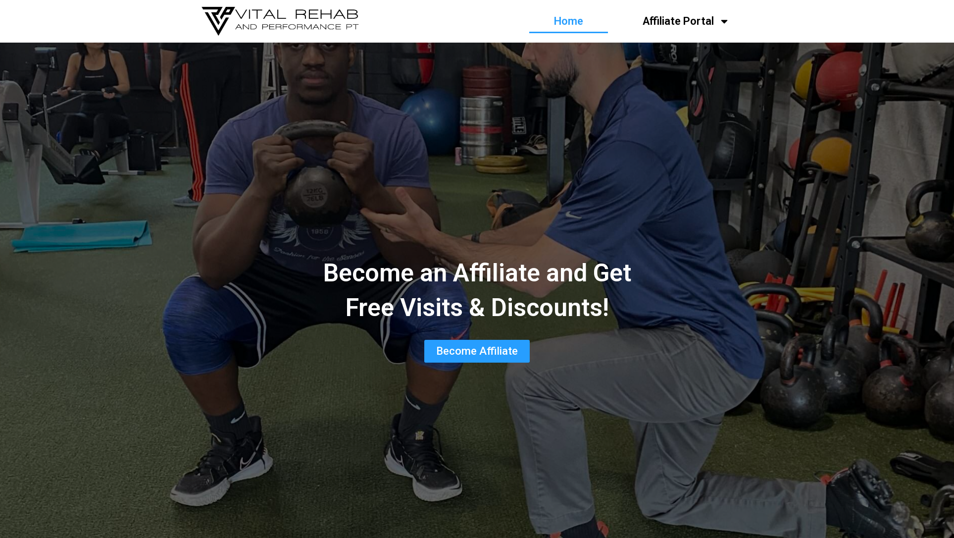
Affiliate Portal (686, 21)
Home (568, 21)
